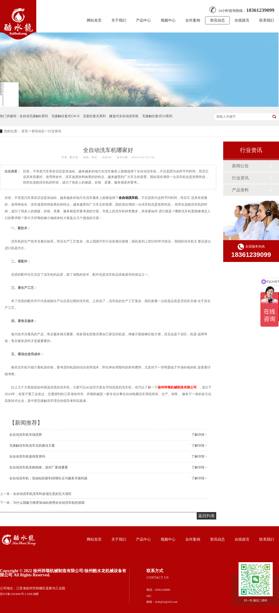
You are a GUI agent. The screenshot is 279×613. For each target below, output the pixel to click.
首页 (24, 131)
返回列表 (206, 515)
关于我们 (118, 20)
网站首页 (94, 20)
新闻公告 (240, 166)
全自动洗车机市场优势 (25, 434)
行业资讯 (54, 131)
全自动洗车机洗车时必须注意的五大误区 (42, 494)
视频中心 (168, 20)
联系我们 (266, 20)
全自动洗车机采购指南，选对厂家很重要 (38, 467)
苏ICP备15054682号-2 (13, 594)
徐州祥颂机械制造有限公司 (177, 387)
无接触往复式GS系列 (157, 116)
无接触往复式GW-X (65, 116)
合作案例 (192, 20)
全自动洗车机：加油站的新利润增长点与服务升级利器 (48, 478)
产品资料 (240, 190)
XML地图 (33, 594)
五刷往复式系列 (94, 116)
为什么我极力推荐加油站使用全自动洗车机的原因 (49, 502)
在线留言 (242, 20)
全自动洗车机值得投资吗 (27, 456)
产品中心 (143, 20)
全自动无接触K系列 (34, 116)
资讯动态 (217, 20)
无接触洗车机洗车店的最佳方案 (32, 445)
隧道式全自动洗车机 (124, 116)
